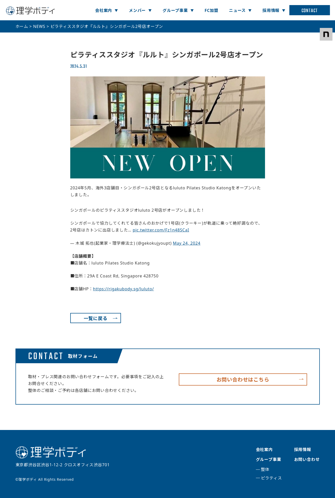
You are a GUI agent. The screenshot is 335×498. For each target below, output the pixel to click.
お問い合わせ (307, 459)
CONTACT (310, 11)
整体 (265, 469)
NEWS (39, 26)
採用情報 (270, 10)
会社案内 (103, 10)
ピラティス (271, 478)
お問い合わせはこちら (243, 379)
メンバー (137, 10)
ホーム (21, 26)
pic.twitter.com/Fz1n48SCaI (161, 230)
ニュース (237, 10)
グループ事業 (175, 10)
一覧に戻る (96, 318)
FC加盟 (211, 10)
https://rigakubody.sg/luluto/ (123, 289)
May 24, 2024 (187, 243)
